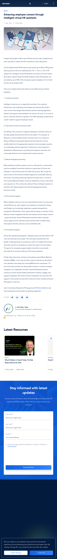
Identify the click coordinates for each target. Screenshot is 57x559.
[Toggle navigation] (54, 3)
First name (9, 414)
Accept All (41, 552)
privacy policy (12, 446)
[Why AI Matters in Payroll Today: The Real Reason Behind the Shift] (19, 354)
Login (45, 3)
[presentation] (28, 456)
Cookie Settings (16, 552)
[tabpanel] (25, 355)
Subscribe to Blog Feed (4, 318)
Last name (9, 424)
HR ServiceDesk (41, 288)
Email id (8, 434)
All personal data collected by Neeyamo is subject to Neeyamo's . (27, 445)
